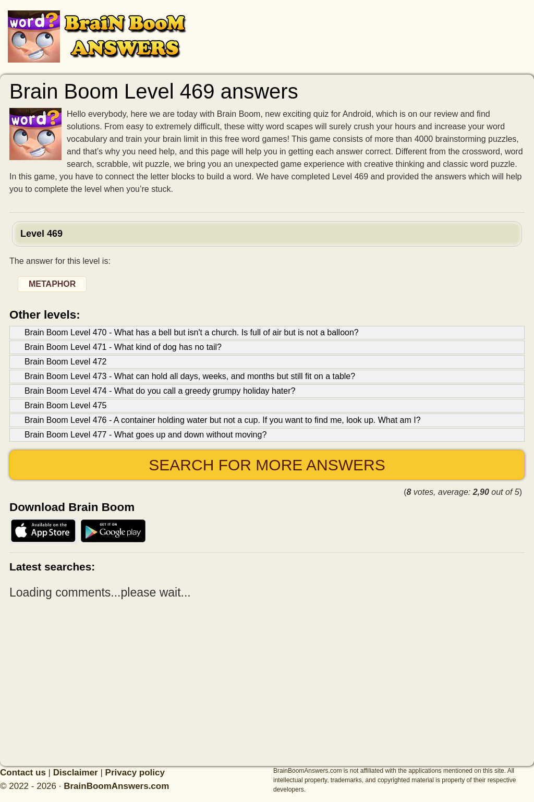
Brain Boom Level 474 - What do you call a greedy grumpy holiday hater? (160, 390)
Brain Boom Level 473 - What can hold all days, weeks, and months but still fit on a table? (190, 376)
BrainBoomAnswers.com (116, 786)
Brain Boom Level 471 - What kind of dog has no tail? (123, 347)
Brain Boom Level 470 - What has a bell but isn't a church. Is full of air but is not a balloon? (192, 332)
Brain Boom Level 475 (65, 405)
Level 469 (41, 233)
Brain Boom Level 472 (65, 361)
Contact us (23, 772)
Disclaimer (75, 772)
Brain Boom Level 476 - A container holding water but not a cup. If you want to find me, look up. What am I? (223, 420)
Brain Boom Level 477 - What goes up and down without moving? (145, 434)
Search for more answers (267, 464)
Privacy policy (135, 772)
